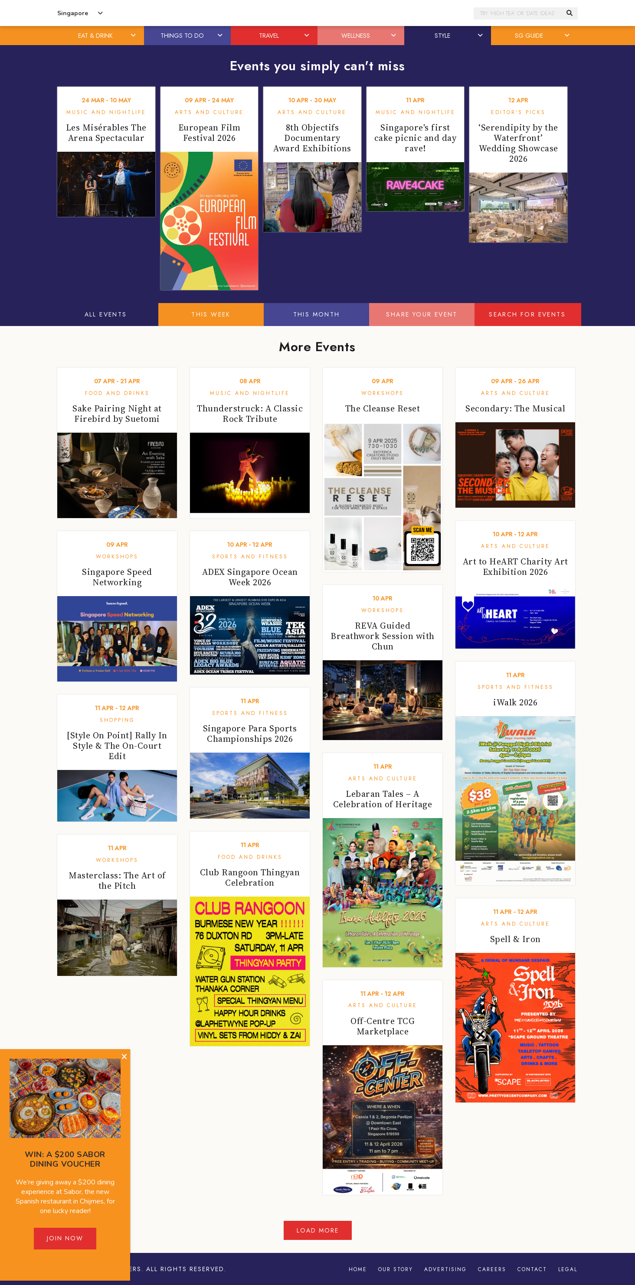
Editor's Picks (518, 112)
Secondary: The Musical (515, 408)
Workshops (382, 393)
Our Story (395, 1269)
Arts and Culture (209, 112)
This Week (211, 314)
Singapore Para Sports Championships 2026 (250, 733)
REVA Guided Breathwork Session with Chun (383, 636)
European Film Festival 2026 (209, 132)
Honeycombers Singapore (317, 13)
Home (358, 1269)
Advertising (445, 1269)
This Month (316, 314)
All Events (106, 314)
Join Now (65, 1238)
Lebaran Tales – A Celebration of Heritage (382, 799)
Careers (492, 1269)
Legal (567, 1269)
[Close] (124, 1057)
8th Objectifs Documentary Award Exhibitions (312, 137)
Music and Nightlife (106, 112)
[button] (134, 35)
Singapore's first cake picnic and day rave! (415, 137)
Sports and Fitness (250, 557)
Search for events (527, 314)
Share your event (421, 314)
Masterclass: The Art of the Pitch (117, 880)
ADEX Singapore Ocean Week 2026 (250, 577)
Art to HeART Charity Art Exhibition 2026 (515, 566)
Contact (532, 1269)
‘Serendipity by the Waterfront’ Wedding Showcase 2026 (518, 143)
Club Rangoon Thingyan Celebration (250, 877)
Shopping (117, 720)
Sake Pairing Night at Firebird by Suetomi (117, 413)
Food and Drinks (117, 393)
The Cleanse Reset (382, 408)
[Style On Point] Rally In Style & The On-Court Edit (117, 745)
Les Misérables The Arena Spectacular (106, 132)
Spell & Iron (515, 939)
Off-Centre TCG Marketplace (382, 1026)
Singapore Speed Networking (117, 577)
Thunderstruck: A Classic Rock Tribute (250, 413)
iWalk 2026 (515, 702)
